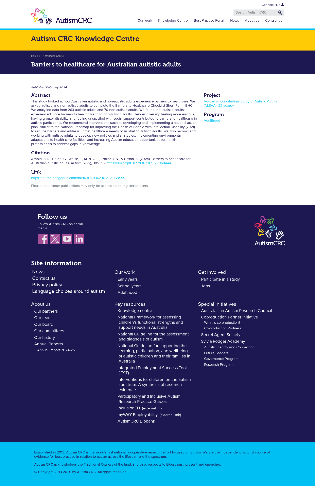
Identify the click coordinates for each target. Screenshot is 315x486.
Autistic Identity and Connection (229, 347)
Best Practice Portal (209, 20)
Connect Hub (273, 4)
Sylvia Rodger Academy (223, 341)
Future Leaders (216, 353)
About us (252, 20)
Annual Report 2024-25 (56, 350)
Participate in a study (220, 279)
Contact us (273, 20)
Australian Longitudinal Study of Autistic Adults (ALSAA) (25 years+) (240, 104)
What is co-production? (222, 323)
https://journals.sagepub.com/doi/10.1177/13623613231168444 (78, 178)
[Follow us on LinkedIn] (79, 240)
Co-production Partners (222, 328)
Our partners (46, 311)
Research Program (219, 365)
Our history (44, 337)
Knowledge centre (135, 311)
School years (130, 286)
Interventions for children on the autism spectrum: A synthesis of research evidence (154, 384)
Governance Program (221, 359)
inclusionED (129, 408)
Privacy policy (47, 284)
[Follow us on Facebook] (44, 240)
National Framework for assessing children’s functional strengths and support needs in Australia (150, 322)
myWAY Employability (138, 415)
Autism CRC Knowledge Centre (85, 38)
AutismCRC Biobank (136, 421)
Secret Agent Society (220, 335)
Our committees (49, 331)
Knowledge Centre (173, 20)
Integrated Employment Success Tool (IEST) (152, 370)
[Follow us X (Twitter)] (56, 240)
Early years (128, 279)
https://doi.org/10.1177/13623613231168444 (138, 163)
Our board (43, 324)
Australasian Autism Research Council (236, 311)
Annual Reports (48, 344)
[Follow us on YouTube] (68, 240)
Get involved (212, 272)
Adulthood (212, 120)
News (234, 20)
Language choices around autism (68, 291)
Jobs (205, 286)
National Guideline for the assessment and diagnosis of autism (153, 337)
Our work (145, 20)
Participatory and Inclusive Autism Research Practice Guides (149, 399)
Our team (43, 318)
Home (34, 56)
